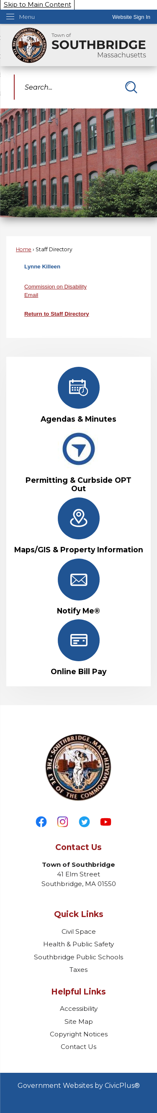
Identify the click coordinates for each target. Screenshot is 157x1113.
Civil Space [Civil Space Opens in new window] (79, 931)
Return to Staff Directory (56, 314)
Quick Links (78, 914)
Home (23, 249)
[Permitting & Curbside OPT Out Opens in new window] (78, 460)
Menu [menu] (27, 16)
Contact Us (78, 1047)
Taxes (78, 970)
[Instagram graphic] (62, 821)
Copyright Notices (79, 1034)
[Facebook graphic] (41, 821)
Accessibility (79, 1009)
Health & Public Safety (78, 944)
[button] (131, 87)
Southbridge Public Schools (78, 957)
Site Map (78, 1021)
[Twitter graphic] (84, 821)
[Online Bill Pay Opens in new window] (78, 647)
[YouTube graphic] (105, 821)
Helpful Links (78, 992)
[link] (131, 17)
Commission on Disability (55, 286)
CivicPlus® (122, 1086)
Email (31, 295)
